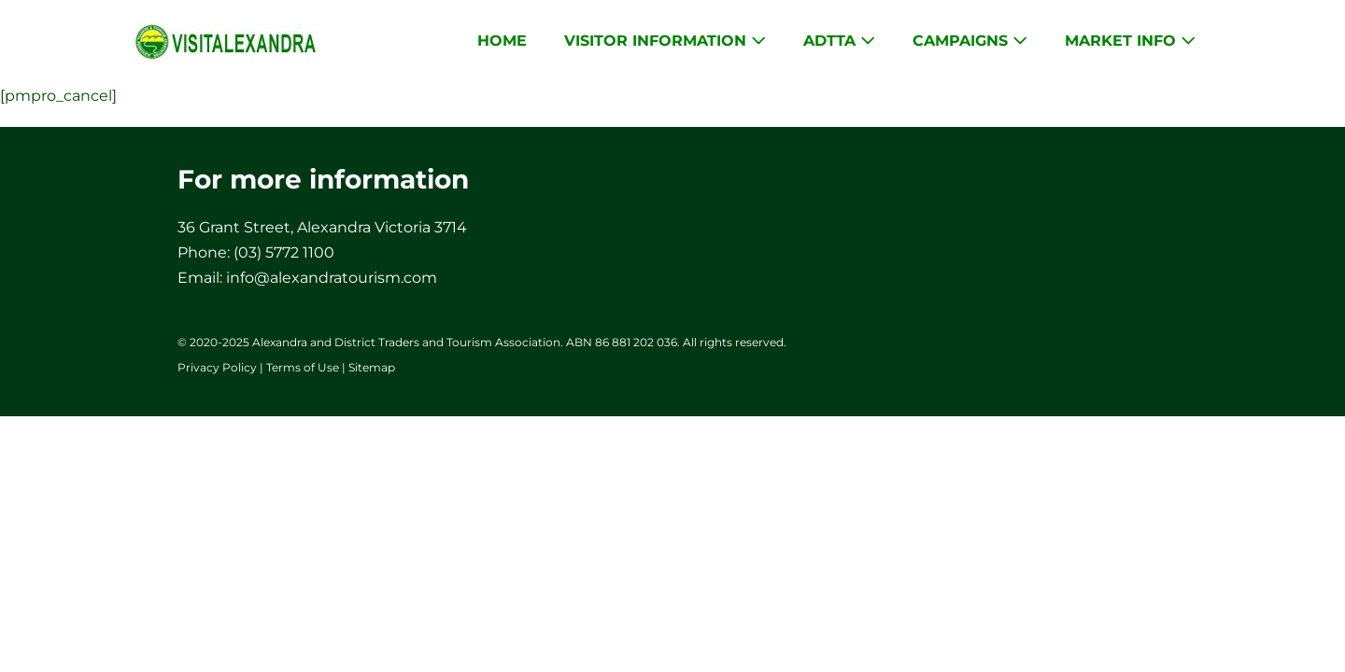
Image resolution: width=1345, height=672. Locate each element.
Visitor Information (665, 40)
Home (502, 40)
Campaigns (970, 40)
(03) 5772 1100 (284, 252)
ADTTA (839, 40)
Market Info (1130, 40)
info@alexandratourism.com (331, 278)
